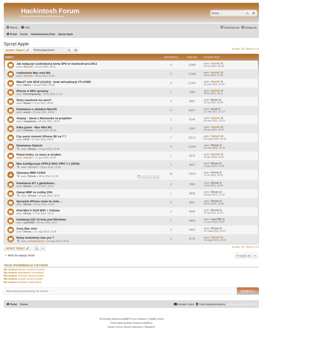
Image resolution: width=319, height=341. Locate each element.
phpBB (125, 319)
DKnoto (32, 149)
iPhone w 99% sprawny (32, 91)
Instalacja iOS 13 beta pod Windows (41, 219)
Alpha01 (28, 66)
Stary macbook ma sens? (34, 100)
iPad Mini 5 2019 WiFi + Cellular (38, 210)
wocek (26, 112)
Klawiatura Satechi (29, 145)
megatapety (29, 121)
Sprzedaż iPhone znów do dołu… (39, 201)
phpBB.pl (147, 323)
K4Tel (26, 139)
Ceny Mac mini (26, 228)
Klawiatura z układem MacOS (36, 109)
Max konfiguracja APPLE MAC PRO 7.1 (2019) (48, 163)
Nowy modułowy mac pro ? (35, 237)
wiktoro (27, 85)
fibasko (27, 103)
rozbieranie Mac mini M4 (33, 72)
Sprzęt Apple (16, 43)
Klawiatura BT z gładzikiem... (36, 183)
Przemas (28, 130)
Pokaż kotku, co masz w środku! (38, 154)
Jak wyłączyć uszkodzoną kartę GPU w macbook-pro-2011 (56, 63)
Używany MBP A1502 (30, 172)
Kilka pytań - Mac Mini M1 (34, 127)
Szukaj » (247, 291)
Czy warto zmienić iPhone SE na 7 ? (41, 136)
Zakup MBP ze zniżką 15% (34, 192)
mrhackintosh (36, 241)
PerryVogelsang (32, 94)
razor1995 (28, 222)
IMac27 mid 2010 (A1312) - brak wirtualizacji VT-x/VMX (53, 82)
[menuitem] (25, 27)
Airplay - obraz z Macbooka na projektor (44, 118)
